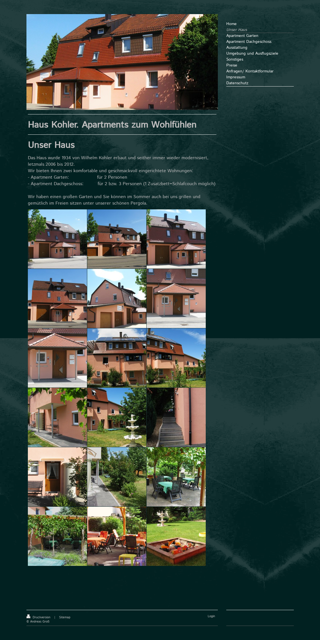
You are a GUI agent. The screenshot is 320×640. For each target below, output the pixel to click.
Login (211, 616)
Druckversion (39, 617)
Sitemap (64, 617)
